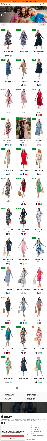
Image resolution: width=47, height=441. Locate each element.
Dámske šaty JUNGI (23, 51)
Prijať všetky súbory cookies (12, 435)
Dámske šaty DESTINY (23, 229)
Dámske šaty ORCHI (23, 319)
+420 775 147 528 (35, 427)
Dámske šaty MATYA (8, 348)
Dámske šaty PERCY (8, 170)
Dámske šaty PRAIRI (38, 289)
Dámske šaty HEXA (8, 81)
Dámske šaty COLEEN (23, 111)
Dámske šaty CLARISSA (8, 200)
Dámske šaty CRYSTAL (39, 170)
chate (33, 399)
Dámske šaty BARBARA (8, 140)
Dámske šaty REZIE (23, 140)
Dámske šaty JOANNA (39, 319)
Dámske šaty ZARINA (23, 378)
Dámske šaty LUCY (8, 289)
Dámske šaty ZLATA (39, 259)
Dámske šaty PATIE (38, 229)
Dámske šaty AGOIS (8, 229)
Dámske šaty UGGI (23, 348)
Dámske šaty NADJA (39, 140)
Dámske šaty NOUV (8, 378)
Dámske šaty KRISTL (39, 111)
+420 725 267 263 (35, 429)
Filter (3, 24)
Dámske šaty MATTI (38, 81)
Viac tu (34, 1)
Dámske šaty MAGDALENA (23, 289)
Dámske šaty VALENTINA (8, 111)
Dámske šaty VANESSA (23, 259)
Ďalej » (29, 387)
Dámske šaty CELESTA (23, 200)
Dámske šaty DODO (23, 81)
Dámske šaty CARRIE (8, 259)
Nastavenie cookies (12, 438)
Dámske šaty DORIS (8, 51)
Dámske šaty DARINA (39, 348)
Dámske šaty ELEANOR (23, 170)
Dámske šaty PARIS (8, 319)
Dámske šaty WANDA (39, 51)
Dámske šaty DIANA (39, 200)
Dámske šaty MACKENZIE (39, 378)
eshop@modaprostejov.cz (37, 435)
